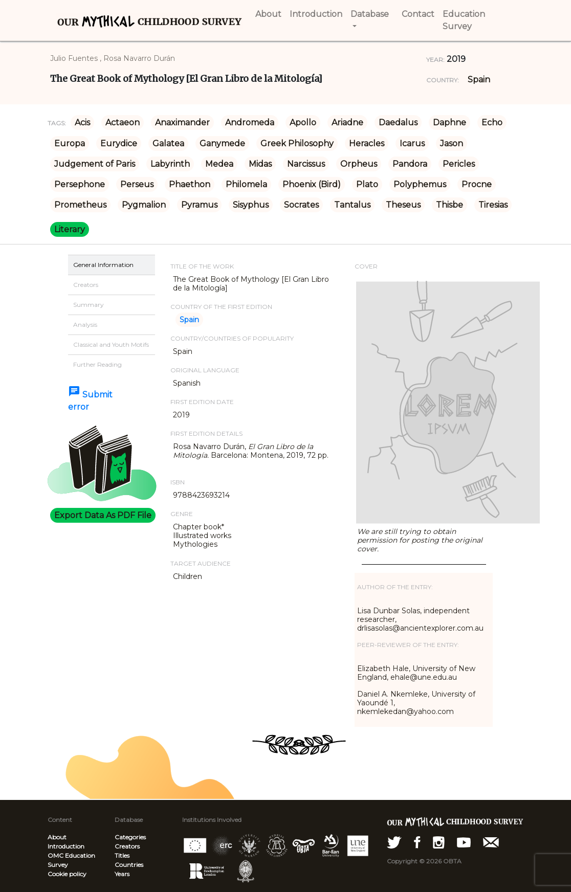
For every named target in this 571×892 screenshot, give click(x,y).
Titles (122, 855)
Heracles (366, 143)
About (57, 837)
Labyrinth (170, 164)
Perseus (136, 184)
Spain (479, 79)
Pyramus (199, 205)
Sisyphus (251, 205)
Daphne (449, 122)
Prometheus (80, 205)
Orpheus (358, 164)
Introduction (66, 846)
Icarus (412, 143)
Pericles (459, 164)
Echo (491, 122)
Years (122, 874)
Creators (127, 846)
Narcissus (306, 164)
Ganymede (222, 143)
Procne (477, 184)
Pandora (409, 164)
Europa (69, 143)
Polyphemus (419, 184)
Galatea (168, 143)
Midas (260, 164)
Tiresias (493, 205)
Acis (82, 122)
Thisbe (449, 205)
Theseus (403, 205)
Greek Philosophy (297, 143)
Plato (367, 184)
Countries (129, 864)
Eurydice (118, 143)
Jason (451, 143)
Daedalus (398, 122)
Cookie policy (67, 874)
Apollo (303, 122)
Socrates (301, 205)
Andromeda (249, 122)
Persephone (79, 184)
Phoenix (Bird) (311, 184)
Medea (219, 164)
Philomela (246, 184)
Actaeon (122, 122)
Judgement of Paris (94, 164)
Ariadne (347, 122)
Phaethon (189, 184)
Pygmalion (144, 205)
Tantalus (352, 205)
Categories (130, 837)
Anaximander (182, 122)
